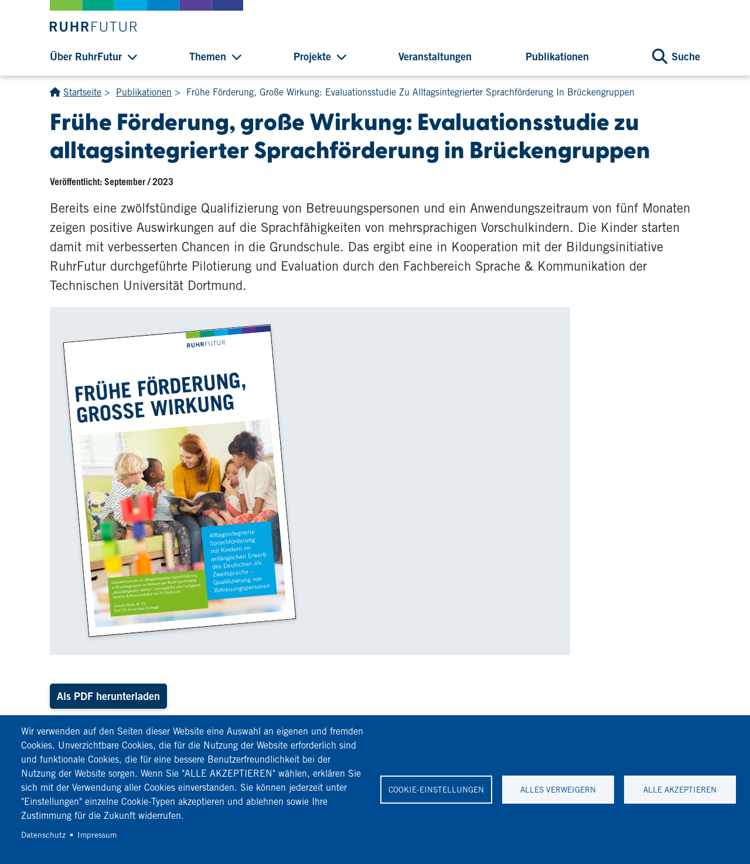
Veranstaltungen (435, 56)
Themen (207, 56)
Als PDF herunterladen (108, 695)
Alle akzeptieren (680, 789)
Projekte (312, 56)
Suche (685, 56)
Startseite (82, 92)
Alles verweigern (558, 789)
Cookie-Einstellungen (436, 789)
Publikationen (557, 56)
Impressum (97, 834)
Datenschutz (43, 834)
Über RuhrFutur (86, 56)
